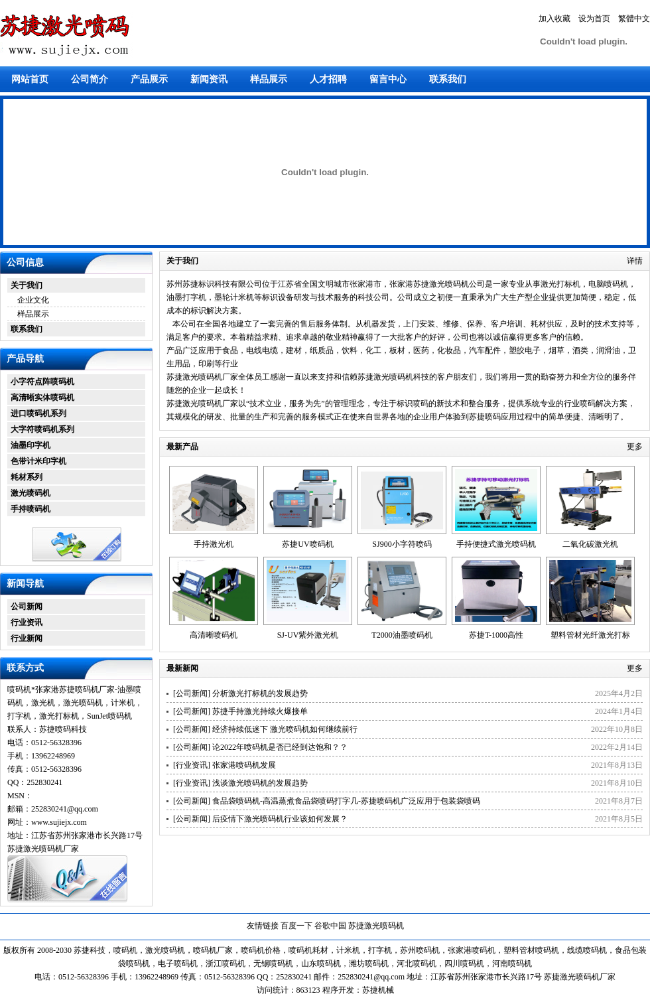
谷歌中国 (330, 925)
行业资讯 (26, 622)
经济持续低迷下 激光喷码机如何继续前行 (285, 729)
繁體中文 (634, 18)
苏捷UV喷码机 (307, 544)
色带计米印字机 (38, 461)
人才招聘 (328, 79)
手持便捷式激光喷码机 (496, 544)
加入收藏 (554, 18)
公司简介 (89, 79)
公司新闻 (26, 606)
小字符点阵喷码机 (42, 381)
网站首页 (29, 79)
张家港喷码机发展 (244, 765)
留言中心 (388, 79)
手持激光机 (213, 544)
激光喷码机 (30, 493)
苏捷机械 (378, 990)
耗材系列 (26, 477)
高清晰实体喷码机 (42, 397)
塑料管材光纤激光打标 (590, 635)
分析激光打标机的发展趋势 (260, 693)
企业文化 (33, 300)
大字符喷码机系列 (42, 429)
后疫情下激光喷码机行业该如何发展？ (280, 818)
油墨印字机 (30, 445)
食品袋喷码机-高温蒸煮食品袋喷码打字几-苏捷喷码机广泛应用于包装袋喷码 (346, 801)
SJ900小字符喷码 (401, 544)
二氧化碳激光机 (590, 544)
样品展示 (268, 79)
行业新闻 (26, 638)
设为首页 (594, 18)
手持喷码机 (30, 509)
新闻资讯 (209, 79)
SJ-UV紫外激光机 (308, 635)
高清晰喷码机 (213, 635)
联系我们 (447, 79)
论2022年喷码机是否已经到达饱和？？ (280, 747)
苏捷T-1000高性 (496, 635)
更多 (635, 446)
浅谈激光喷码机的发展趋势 (260, 783)
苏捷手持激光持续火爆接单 (260, 711)
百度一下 (296, 925)
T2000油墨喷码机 (401, 635)
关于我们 (26, 285)
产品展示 (149, 79)
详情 (635, 260)
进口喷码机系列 (38, 413)
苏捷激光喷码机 (376, 925)
